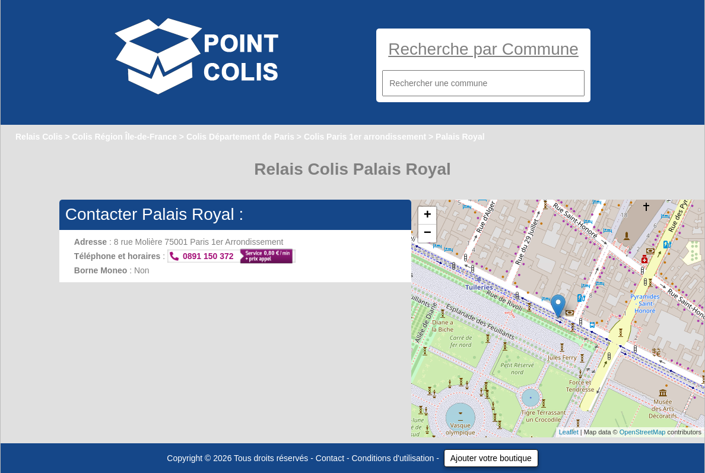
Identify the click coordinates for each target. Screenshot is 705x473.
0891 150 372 (208, 256)
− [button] (427, 233)
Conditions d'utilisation (393, 458)
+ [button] (427, 216)
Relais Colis (38, 136)
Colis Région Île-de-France (124, 136)
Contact (330, 458)
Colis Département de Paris (240, 136)
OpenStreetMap (643, 432)
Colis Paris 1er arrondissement (365, 136)
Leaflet (569, 432)
